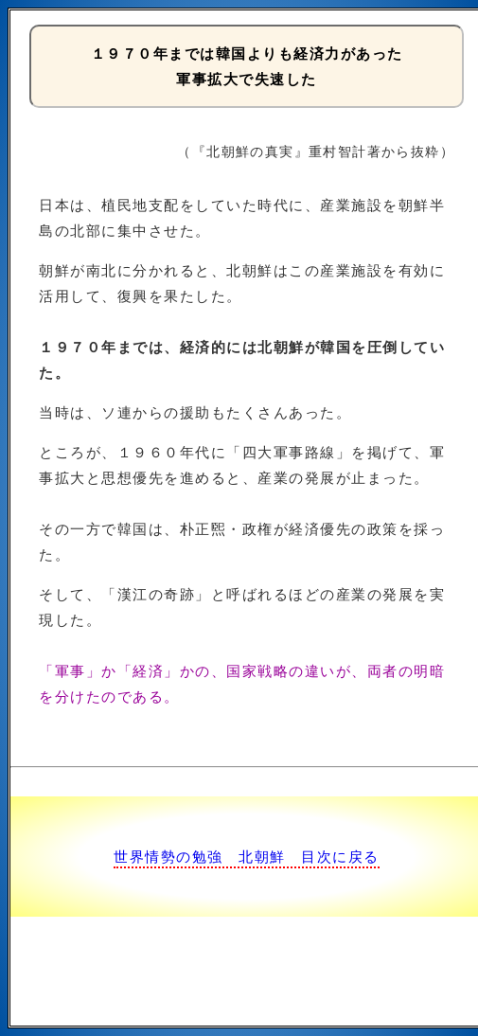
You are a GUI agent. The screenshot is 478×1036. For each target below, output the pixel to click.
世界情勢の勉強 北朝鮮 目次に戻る (247, 856)
